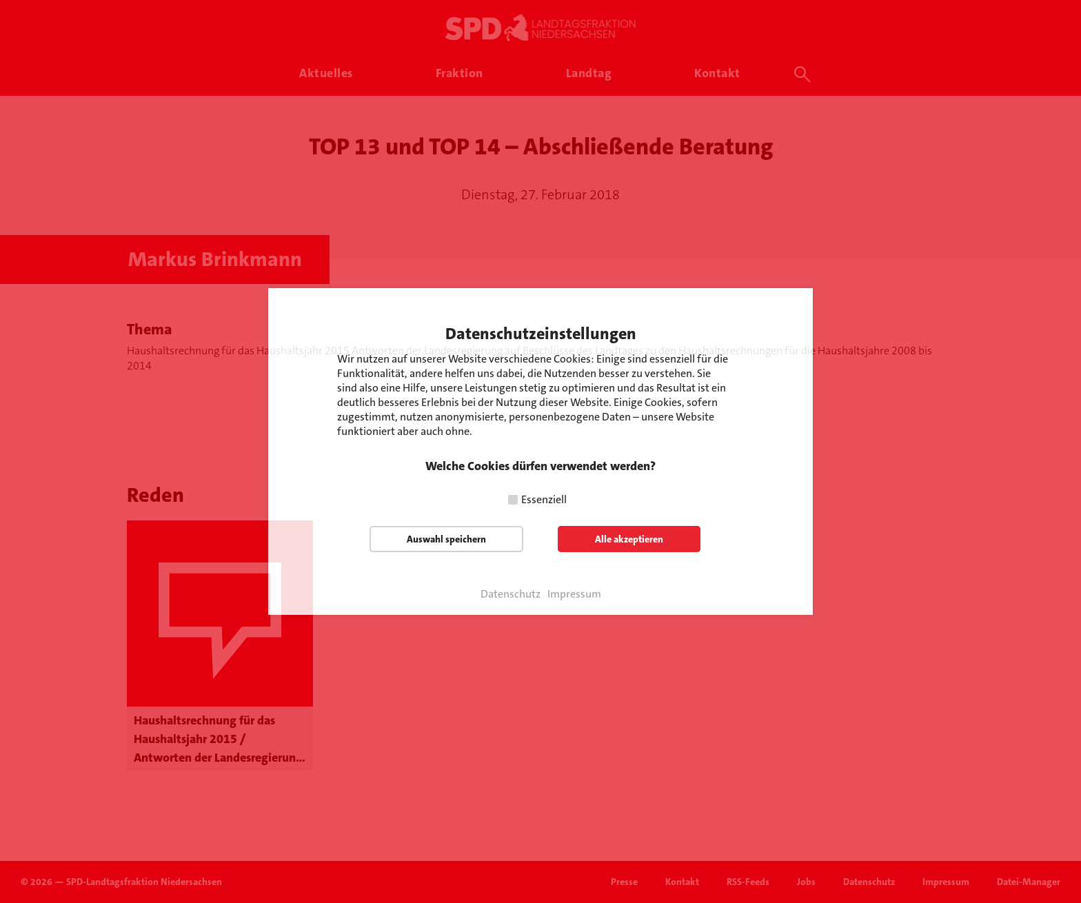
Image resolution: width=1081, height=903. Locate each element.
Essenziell (544, 499)
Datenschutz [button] (510, 594)
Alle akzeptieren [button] (629, 539)
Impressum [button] (574, 594)
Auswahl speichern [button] (446, 539)
